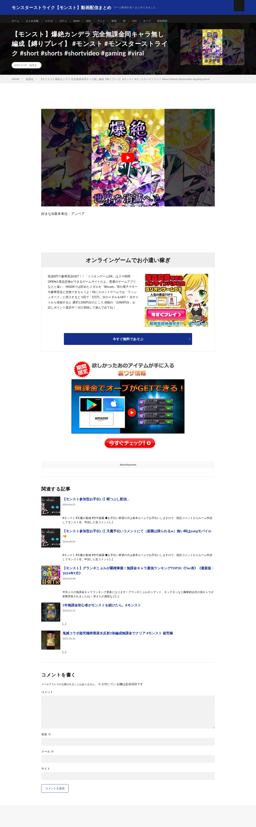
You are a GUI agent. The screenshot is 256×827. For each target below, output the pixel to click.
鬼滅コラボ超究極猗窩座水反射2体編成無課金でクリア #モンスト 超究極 (117, 638)
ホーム (16, 21)
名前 (46, 738)
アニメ (109, 21)
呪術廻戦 (175, 21)
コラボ (52, 21)
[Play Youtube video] (128, 162)
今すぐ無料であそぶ (128, 344)
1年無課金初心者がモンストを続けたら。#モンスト (101, 610)
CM (144, 21)
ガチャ (68, 21)
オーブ (158, 21)
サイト (45, 773)
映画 (123, 21)
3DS (95, 21)
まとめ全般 (34, 21)
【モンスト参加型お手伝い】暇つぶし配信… (95, 504)
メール (47, 756)
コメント (47, 696)
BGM (82, 21)
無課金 (33, 69)
